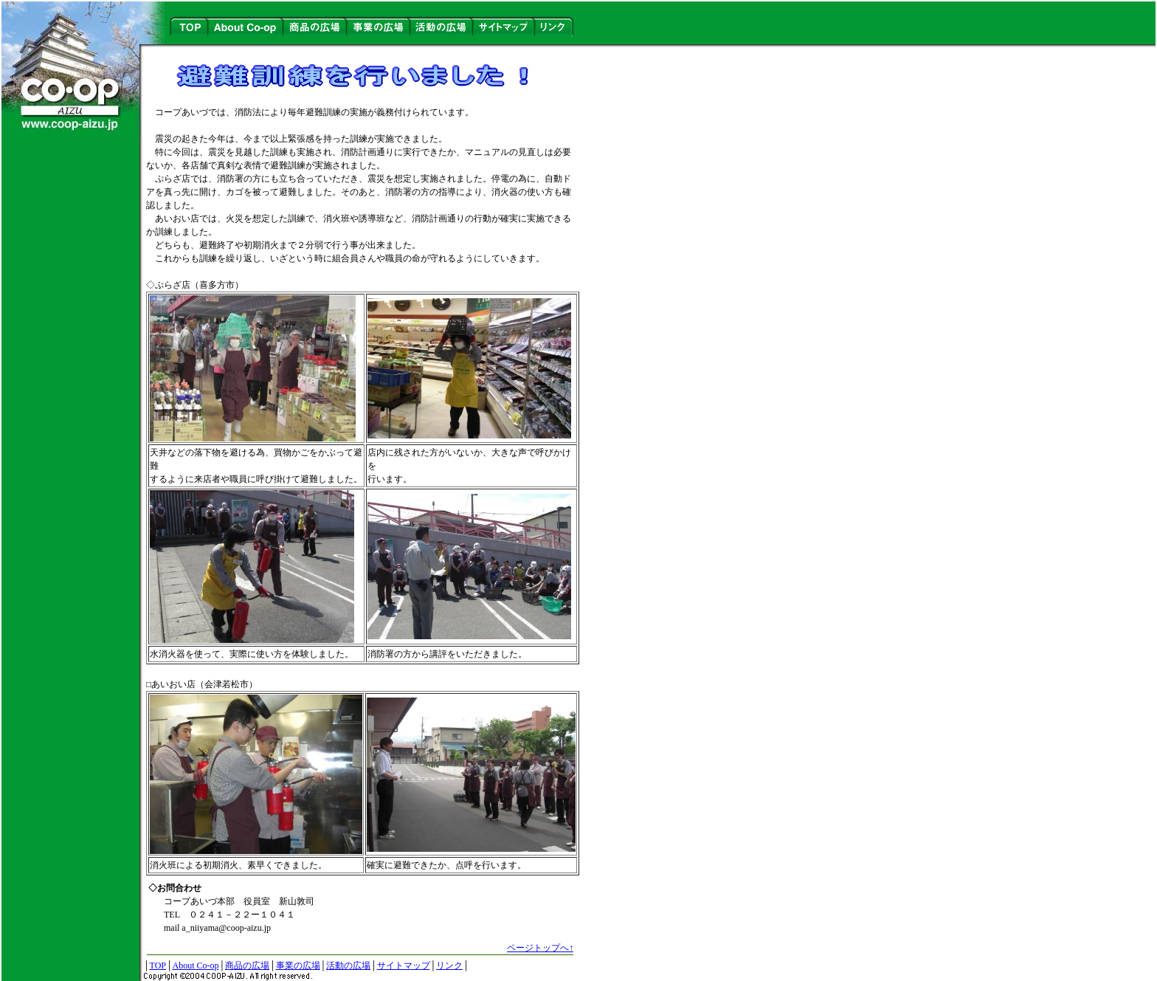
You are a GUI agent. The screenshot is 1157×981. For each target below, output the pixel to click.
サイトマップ (403, 965)
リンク (449, 965)
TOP (158, 965)
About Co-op (195, 965)
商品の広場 (247, 965)
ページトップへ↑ (540, 948)
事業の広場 (298, 965)
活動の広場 (348, 965)
